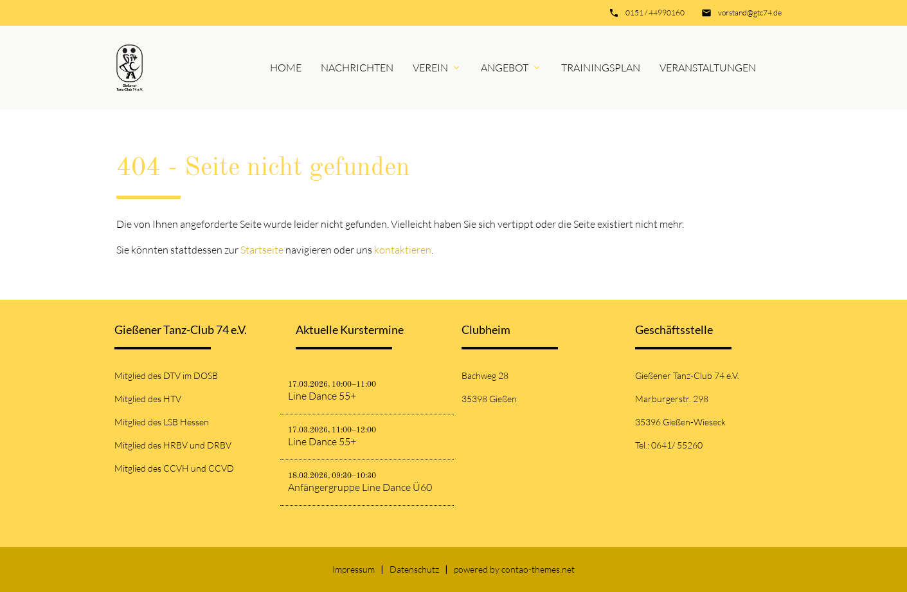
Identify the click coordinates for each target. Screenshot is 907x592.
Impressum (353, 569)
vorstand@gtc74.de (750, 12)
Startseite (261, 249)
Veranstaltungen (708, 67)
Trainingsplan (600, 67)
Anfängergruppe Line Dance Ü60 (360, 487)
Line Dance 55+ (322, 396)
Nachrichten (357, 67)
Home (285, 67)
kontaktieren (402, 249)
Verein (430, 67)
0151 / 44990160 (655, 12)
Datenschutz (414, 569)
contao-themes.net (538, 569)
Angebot (504, 67)
